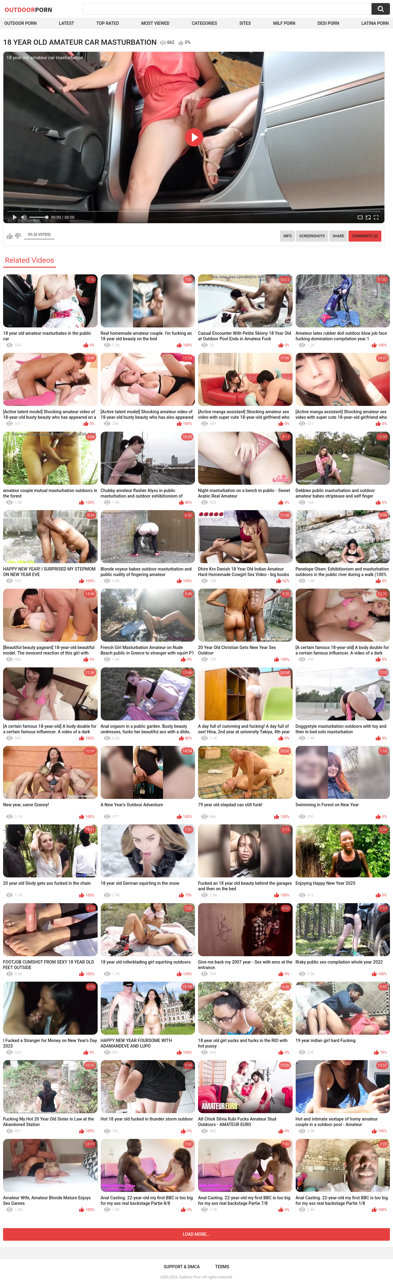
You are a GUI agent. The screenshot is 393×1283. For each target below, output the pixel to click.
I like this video (9, 236)
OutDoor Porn (190, 1277)
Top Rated (107, 23)
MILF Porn (284, 23)
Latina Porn (375, 23)
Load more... (196, 1234)
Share (338, 236)
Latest (66, 23)
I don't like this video (17, 236)
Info (287, 236)
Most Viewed (155, 23)
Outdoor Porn (20, 23)
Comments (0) (365, 236)
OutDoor (28, 9)
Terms (222, 1266)
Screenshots (312, 236)
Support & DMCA (182, 1266)
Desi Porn (328, 23)
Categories (204, 23)
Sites (245, 23)
